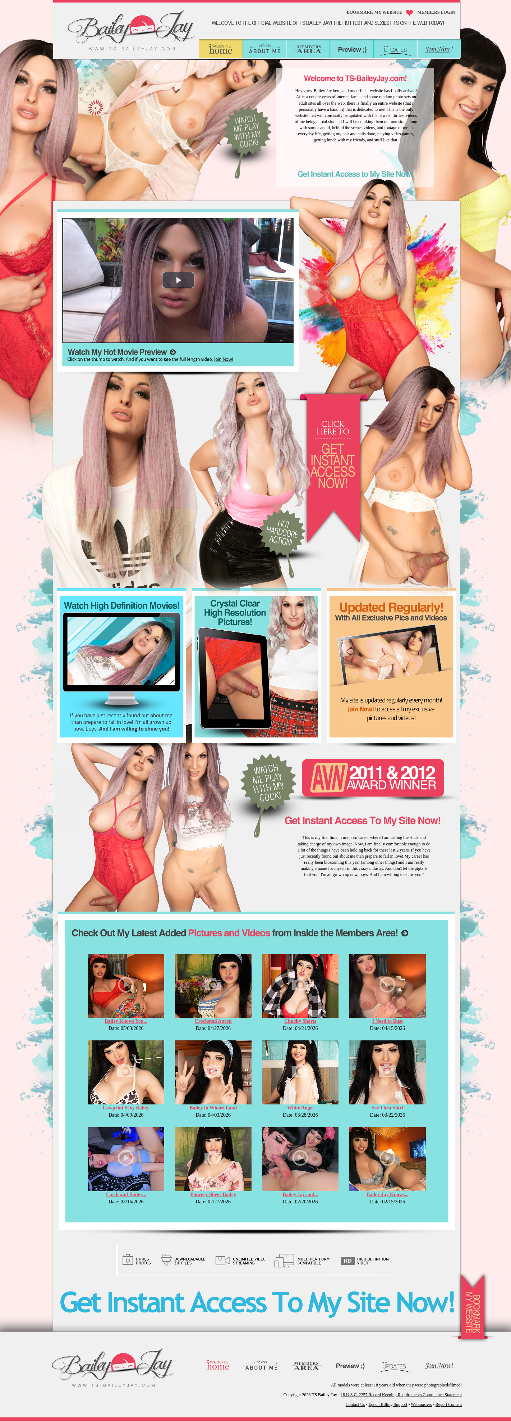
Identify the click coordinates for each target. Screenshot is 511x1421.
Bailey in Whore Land (213, 1108)
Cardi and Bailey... (126, 1194)
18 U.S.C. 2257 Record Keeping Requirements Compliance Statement (401, 1394)
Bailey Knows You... (126, 1021)
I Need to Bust (387, 1021)
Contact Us (355, 1404)
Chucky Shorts (300, 1021)
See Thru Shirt (387, 1108)
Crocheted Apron (213, 1021)
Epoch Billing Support (388, 1404)
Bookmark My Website (374, 12)
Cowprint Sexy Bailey (126, 1108)
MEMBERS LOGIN (436, 12)
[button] (178, 280)
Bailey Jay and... (300, 1194)
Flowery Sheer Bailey (213, 1194)
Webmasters (421, 1404)
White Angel (300, 1108)
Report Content (449, 1404)
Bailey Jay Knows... (388, 1194)
